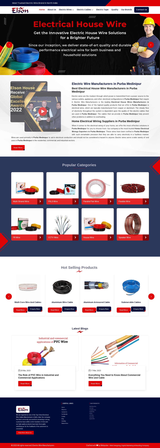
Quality (114, 9)
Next (151, 45)
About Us (51, 9)
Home (42, 9)
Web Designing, (115, 445)
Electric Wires (66, 9)
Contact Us (141, 9)
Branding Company (142, 445)
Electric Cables (85, 9)
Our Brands (126, 9)
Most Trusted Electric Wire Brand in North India (34, 3)
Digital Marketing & (128, 445)
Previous (9, 45)
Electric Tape (102, 9)
